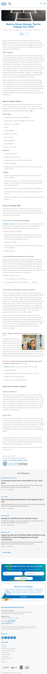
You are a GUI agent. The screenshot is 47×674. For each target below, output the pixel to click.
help (13, 328)
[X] (5, 637)
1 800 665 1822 (10, 622)
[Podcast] (14, 637)
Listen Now (23, 597)
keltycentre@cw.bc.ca (7, 623)
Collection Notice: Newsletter (8, 648)
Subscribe (23, 578)
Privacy (3, 660)
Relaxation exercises (9, 224)
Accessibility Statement (6, 658)
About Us (3, 644)
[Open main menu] (45, 3)
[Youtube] (2, 637)
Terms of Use (4, 662)
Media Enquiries (5, 652)
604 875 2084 (11, 620)
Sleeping (6, 367)
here (31, 111)
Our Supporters (5, 656)
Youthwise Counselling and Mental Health (15, 460)
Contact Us (4, 646)
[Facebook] (8, 637)
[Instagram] (11, 637)
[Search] (41, 3)
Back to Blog (6, 552)
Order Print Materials (6, 654)
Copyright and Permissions (7, 650)
